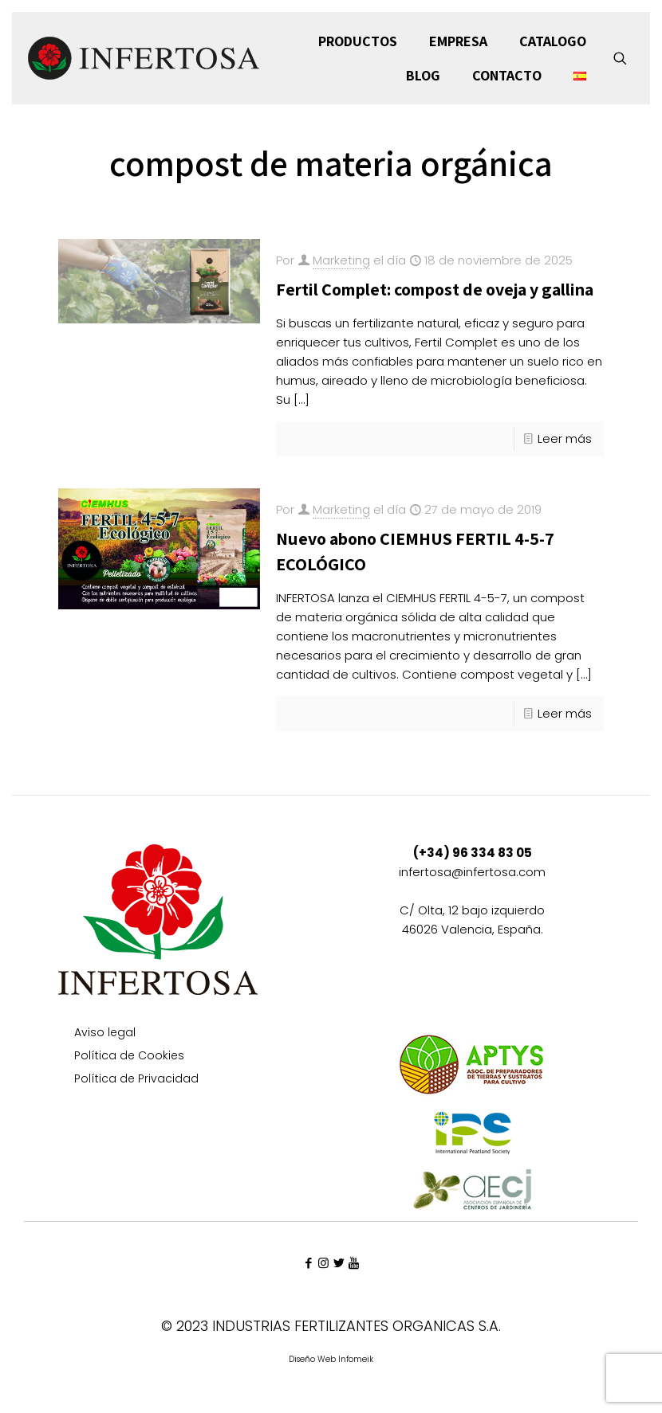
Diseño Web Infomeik (331, 1359)
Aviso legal (105, 1033)
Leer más (565, 438)
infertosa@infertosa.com (472, 871)
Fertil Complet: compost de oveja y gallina (434, 289)
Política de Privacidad (136, 1079)
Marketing (341, 260)
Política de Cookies (129, 1056)
